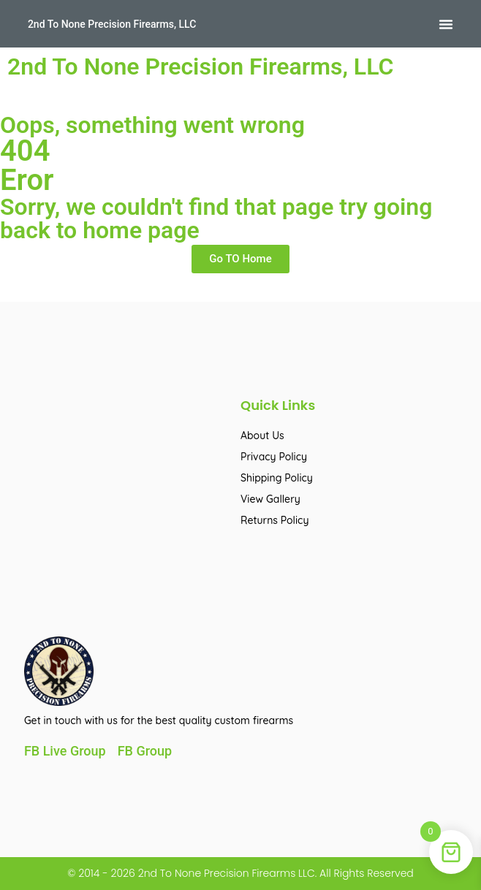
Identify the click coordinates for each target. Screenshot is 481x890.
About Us (262, 435)
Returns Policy (274, 520)
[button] (446, 24)
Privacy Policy (273, 456)
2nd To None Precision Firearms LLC (225, 873)
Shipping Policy (276, 477)
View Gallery (270, 499)
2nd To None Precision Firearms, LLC (112, 24)
